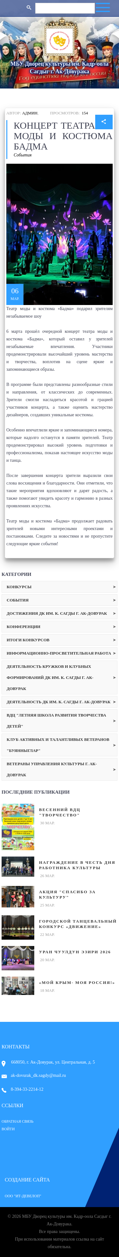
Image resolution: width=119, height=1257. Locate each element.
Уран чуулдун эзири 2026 (75, 951)
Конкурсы (19, 586)
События (22, 155)
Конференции (23, 626)
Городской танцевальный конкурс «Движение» (78, 924)
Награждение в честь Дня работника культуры (77, 865)
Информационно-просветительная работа (59, 653)
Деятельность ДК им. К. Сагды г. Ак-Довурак (58, 701)
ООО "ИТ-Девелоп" (23, 1196)
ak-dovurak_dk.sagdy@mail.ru (34, 1075)
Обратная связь (17, 1121)
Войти (8, 1129)
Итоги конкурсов (28, 640)
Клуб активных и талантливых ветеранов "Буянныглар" (58, 745)
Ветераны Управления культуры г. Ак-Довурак (52, 769)
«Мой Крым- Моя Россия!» (77, 982)
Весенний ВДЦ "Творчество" (59, 812)
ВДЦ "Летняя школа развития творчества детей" (56, 721)
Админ (30, 113)
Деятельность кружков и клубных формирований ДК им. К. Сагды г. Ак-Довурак (50, 677)
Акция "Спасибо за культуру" (67, 894)
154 (85, 113)
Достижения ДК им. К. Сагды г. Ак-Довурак (57, 613)
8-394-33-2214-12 (22, 1089)
